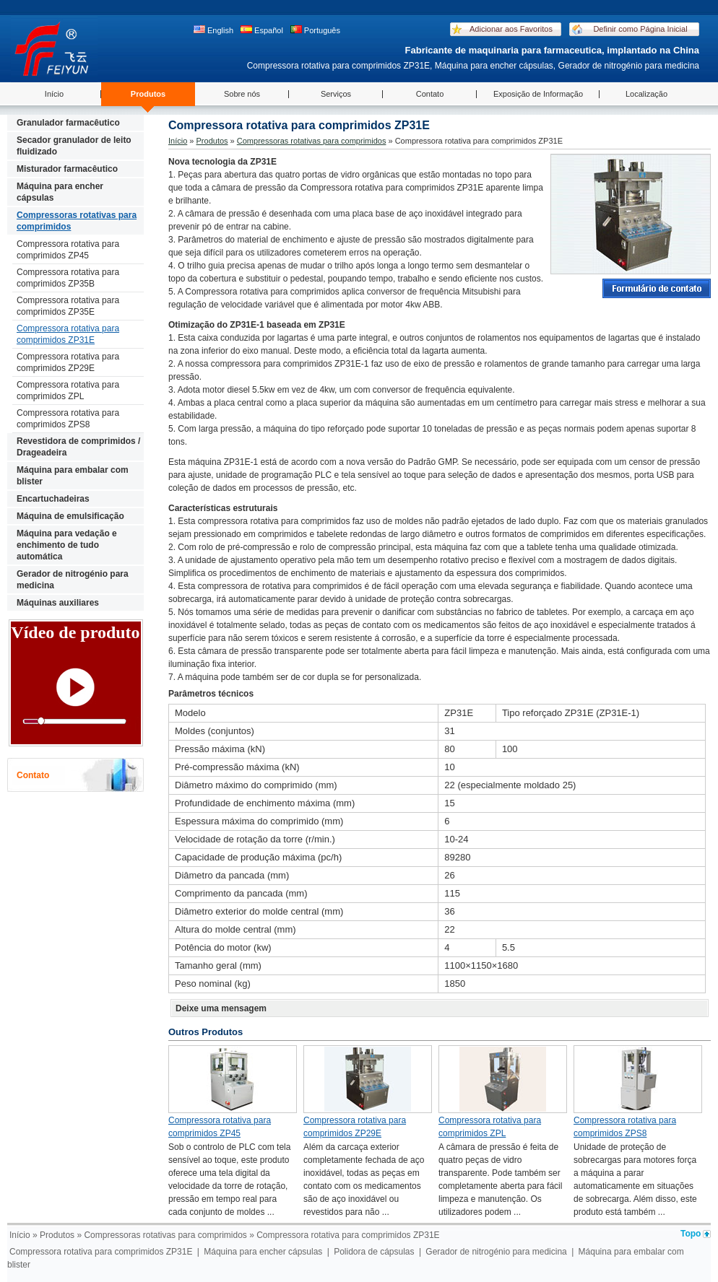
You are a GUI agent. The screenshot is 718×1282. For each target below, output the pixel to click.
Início (54, 94)
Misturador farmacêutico (67, 169)
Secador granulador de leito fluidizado (74, 146)
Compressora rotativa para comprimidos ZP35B (68, 278)
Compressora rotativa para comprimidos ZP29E (68, 362)
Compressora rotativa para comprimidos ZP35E (68, 306)
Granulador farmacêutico (68, 123)
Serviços (336, 94)
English (213, 30)
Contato (430, 94)
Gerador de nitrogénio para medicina (73, 579)
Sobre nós (242, 94)
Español (262, 30)
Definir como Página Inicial (640, 29)
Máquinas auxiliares (58, 603)
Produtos (148, 94)
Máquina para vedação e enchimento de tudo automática (67, 545)
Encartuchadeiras (53, 499)
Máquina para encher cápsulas (60, 192)
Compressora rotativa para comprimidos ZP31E (68, 334)
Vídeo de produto (75, 632)
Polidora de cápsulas (374, 1252)
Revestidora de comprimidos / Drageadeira (78, 447)
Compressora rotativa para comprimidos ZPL (68, 390)
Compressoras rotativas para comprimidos (77, 221)
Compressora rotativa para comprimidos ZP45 (68, 250)
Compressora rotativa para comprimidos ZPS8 (68, 418)
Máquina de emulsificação (70, 516)
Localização (646, 94)
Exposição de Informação (538, 94)
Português (315, 30)
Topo (690, 1234)
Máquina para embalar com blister (73, 476)
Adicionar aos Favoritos (511, 29)
